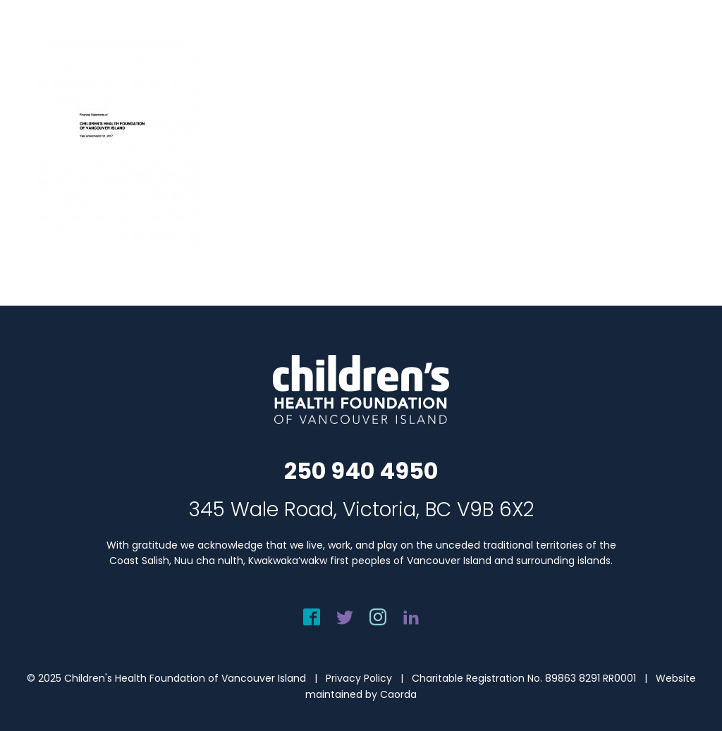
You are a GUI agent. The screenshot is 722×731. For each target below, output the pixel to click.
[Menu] (694, 39)
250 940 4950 (361, 470)
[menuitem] (694, 39)
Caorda (398, 694)
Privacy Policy (359, 678)
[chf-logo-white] (74, 39)
